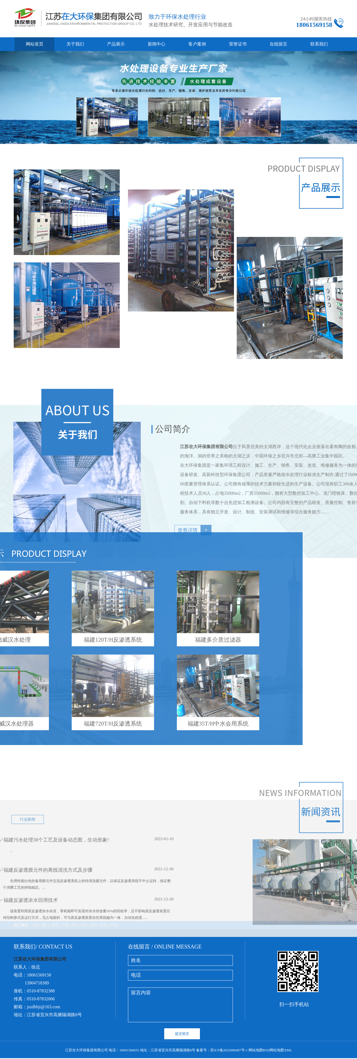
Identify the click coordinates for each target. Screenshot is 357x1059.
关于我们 (75, 44)
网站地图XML (281, 1050)
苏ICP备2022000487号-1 (228, 1050)
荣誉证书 (238, 44)
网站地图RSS (259, 1050)
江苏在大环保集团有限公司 (289, 521)
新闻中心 (156, 44)
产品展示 (116, 44)
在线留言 (278, 44)
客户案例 (197, 44)
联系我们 (319, 44)
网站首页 (34, 44)
